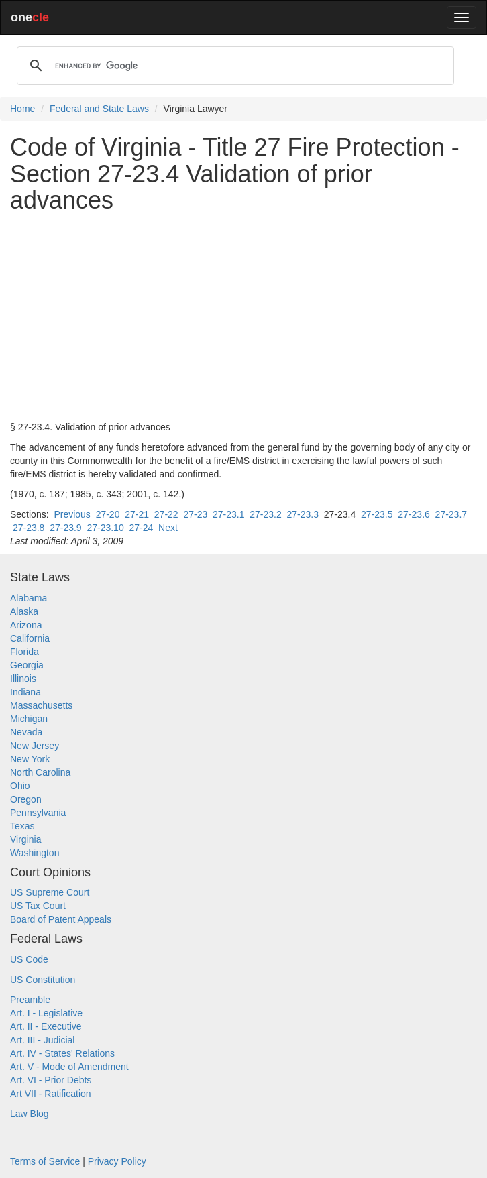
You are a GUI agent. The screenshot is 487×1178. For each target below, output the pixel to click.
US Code (29, 959)
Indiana (25, 692)
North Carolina (40, 772)
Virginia (25, 839)
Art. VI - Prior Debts (50, 1080)
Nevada (26, 732)
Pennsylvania (38, 812)
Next (168, 527)
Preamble (30, 999)
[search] (233, 66)
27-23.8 (28, 527)
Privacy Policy (117, 1161)
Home (22, 108)
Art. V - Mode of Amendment (69, 1066)
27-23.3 (303, 514)
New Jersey (34, 745)
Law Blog (29, 1113)
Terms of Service (45, 1161)
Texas (22, 826)
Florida (24, 651)
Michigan (29, 718)
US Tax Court (38, 905)
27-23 (195, 514)
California (30, 638)
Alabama (28, 598)
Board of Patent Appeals (60, 919)
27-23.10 (105, 527)
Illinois (23, 678)
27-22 (166, 514)
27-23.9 (65, 527)
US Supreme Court (49, 892)
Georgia (27, 665)
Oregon (26, 799)
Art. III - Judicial (42, 1040)
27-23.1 (228, 514)
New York (30, 759)
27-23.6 (413, 514)
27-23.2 (265, 514)
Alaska (24, 611)
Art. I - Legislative (46, 1013)
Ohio (20, 785)
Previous (72, 514)
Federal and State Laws (99, 108)
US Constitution (42, 979)
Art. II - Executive (46, 1026)
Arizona (26, 625)
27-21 (137, 514)
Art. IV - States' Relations (62, 1053)
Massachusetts (41, 705)
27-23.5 (376, 514)
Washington (34, 852)
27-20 (108, 514)
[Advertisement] (243, 317)
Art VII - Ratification (50, 1093)
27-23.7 (451, 514)
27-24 (141, 527)
